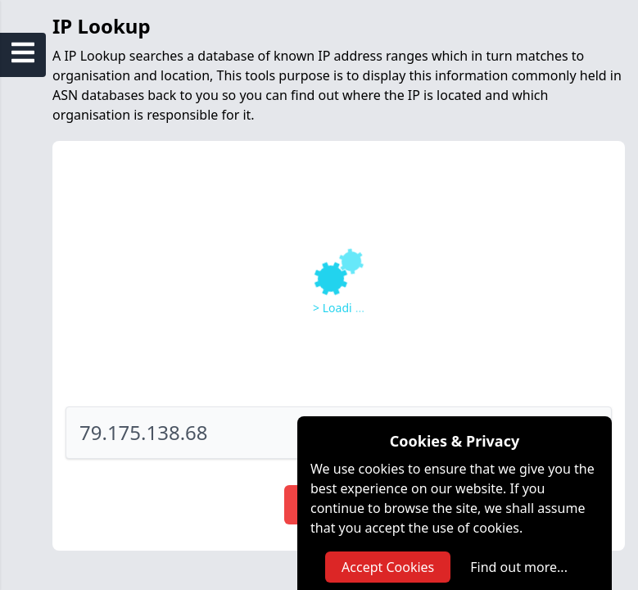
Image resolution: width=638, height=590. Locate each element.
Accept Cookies (388, 567)
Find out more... (519, 567)
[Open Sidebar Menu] (23, 52)
